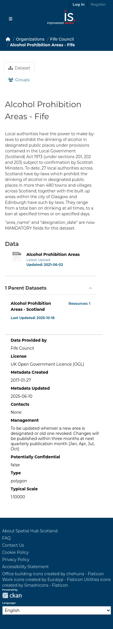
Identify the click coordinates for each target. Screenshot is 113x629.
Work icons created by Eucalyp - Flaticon (42, 579)
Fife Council (62, 39)
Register (98, 4)
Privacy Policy (15, 559)
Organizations (30, 39)
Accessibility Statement (25, 566)
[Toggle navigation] (10, 19)
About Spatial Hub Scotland (30, 531)
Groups (19, 79)
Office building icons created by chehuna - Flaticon (53, 573)
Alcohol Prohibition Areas (53, 254)
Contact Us (13, 545)
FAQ (6, 538)
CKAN (12, 595)
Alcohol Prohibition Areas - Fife (42, 44)
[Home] (8, 39)
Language (8, 603)
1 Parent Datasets (26, 288)
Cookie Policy (15, 552)
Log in (79, 4)
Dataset (19, 68)
